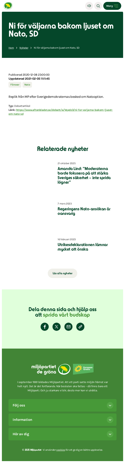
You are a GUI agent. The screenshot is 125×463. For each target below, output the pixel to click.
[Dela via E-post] (68, 327)
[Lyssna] (89, 6)
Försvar (14, 84)
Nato (27, 84)
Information (63, 419)
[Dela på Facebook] (45, 327)
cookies (60, 449)
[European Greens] (83, 369)
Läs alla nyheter (63, 273)
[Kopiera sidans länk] (80, 327)
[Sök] (98, 6)
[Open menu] (112, 6)
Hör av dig (63, 434)
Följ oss (63, 405)
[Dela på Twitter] (56, 327)
